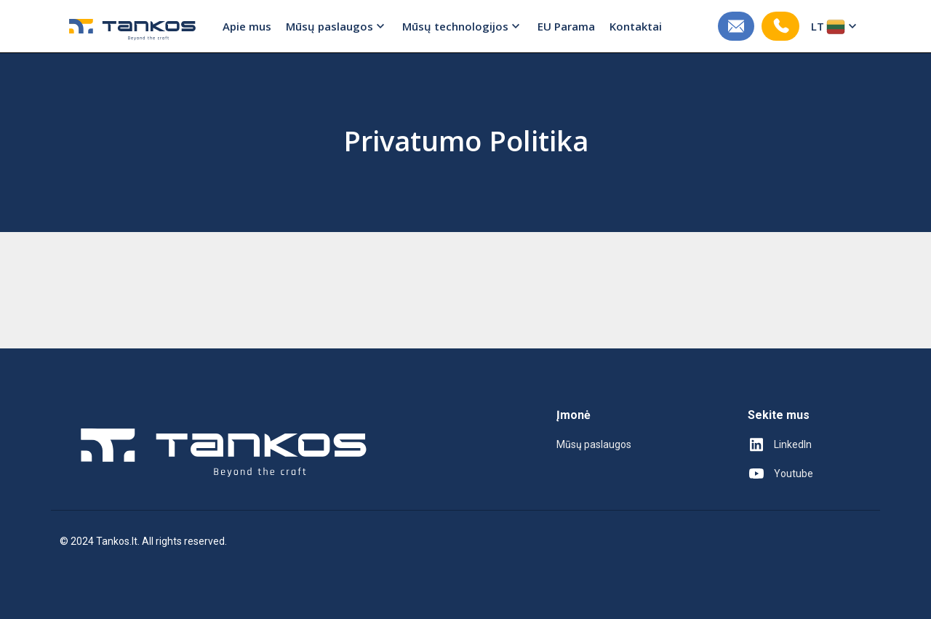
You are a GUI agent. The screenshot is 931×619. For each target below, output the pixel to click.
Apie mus (247, 26)
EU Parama (566, 26)
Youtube (780, 473)
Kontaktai (636, 26)
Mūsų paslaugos (337, 26)
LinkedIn (780, 444)
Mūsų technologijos (462, 26)
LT (835, 26)
